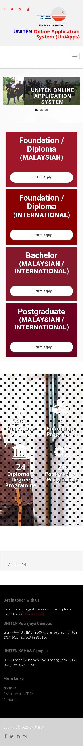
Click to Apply (41, 177)
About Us (10, 688)
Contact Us (11, 700)
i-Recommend (34, 614)
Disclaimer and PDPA (18, 694)
